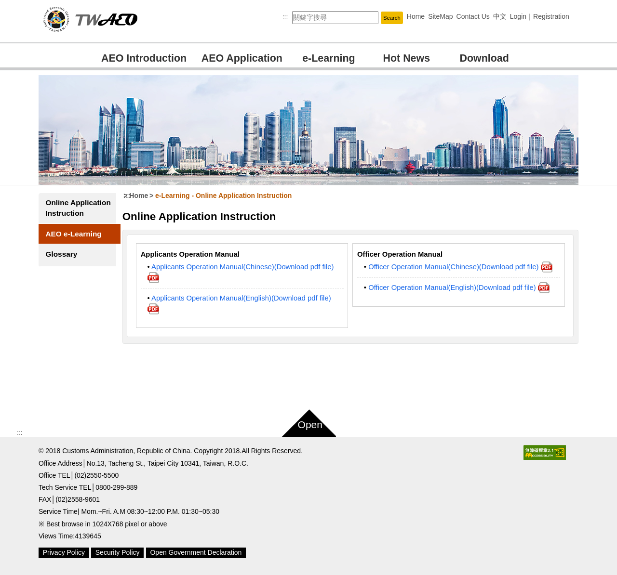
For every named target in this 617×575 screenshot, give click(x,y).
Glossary (61, 265)
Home (416, 16)
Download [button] (484, 58)
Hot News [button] (406, 58)
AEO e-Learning (73, 244)
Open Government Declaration (195, 552)
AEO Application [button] (241, 58)
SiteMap (440, 16)
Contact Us (473, 16)
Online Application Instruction (65, 213)
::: (285, 17)
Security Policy (117, 552)
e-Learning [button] (328, 58)
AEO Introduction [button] (144, 58)
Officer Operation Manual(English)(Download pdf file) (459, 287)
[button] (392, 18)
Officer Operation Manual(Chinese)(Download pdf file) (460, 266)
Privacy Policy (64, 552)
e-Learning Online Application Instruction (224, 195)
